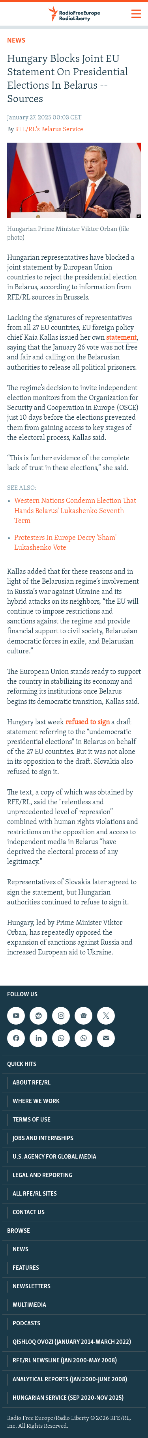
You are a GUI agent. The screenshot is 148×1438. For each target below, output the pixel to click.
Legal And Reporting (42, 1175)
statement (121, 338)
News (16, 41)
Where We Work (36, 1101)
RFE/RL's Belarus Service (49, 129)
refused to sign (88, 722)
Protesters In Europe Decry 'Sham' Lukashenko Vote (65, 543)
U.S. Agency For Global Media (54, 1157)
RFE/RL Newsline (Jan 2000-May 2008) (65, 1361)
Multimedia (29, 1305)
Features (26, 1268)
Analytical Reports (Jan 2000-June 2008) (70, 1380)
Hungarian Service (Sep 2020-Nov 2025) (68, 1398)
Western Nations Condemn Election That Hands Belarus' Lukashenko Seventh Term (75, 511)
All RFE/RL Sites (35, 1194)
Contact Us (29, 1212)
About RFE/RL (32, 1083)
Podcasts (26, 1324)
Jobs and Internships (43, 1138)
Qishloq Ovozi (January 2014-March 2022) (72, 1342)
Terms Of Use (32, 1120)
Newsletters (32, 1287)
